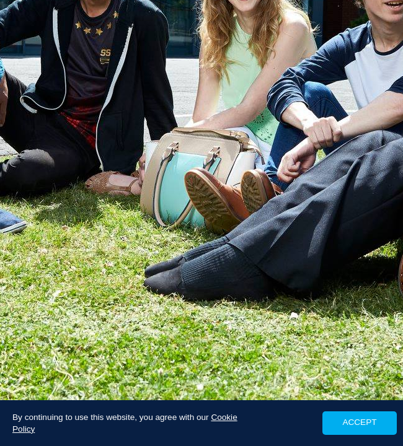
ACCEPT (359, 422)
